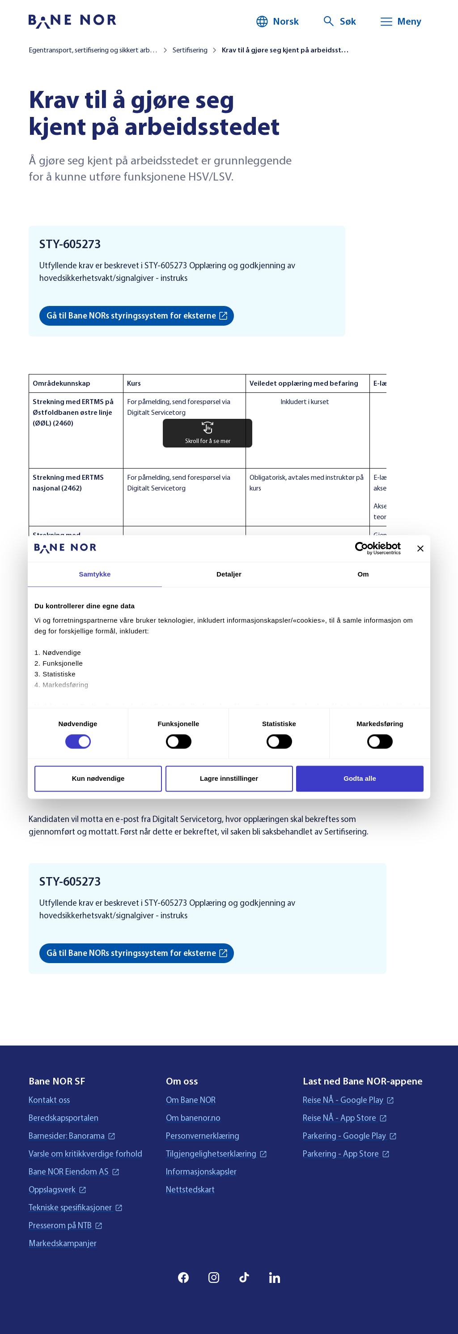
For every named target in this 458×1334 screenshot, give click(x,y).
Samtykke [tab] (95, 574)
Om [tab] (363, 574)
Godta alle (360, 779)
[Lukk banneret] (420, 548)
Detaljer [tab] (229, 574)
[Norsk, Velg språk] (277, 21)
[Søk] (339, 21)
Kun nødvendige (98, 779)
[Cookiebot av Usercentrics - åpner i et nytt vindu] (361, 548)
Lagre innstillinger (229, 779)
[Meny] (400, 21)
